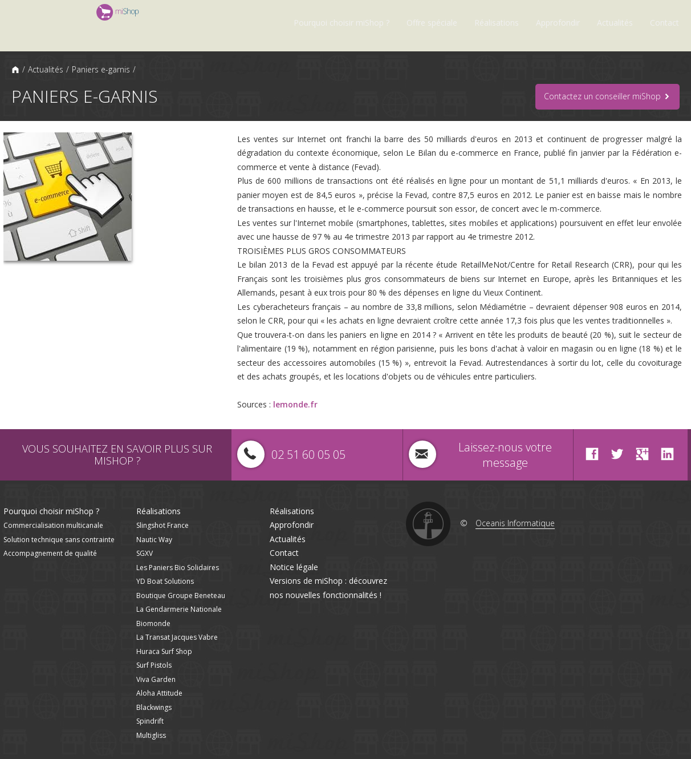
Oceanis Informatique (515, 523)
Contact (664, 22)
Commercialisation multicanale (53, 525)
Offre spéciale (432, 22)
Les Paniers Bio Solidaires (177, 567)
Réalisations (496, 22)
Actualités (615, 22)
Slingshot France (162, 525)
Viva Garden (156, 679)
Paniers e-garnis (101, 69)
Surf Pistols (154, 665)
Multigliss (151, 735)
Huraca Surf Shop (164, 651)
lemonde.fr (295, 404)
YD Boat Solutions (165, 581)
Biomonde (153, 623)
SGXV (144, 553)
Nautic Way (154, 539)
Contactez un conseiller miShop (607, 97)
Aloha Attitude (159, 693)
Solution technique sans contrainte (59, 539)
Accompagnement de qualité (50, 553)
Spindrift (150, 721)
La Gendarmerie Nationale (179, 609)
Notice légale (294, 567)
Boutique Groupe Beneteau (180, 595)
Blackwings (154, 707)
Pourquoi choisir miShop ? (341, 22)
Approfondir (558, 22)
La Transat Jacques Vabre (177, 637)
